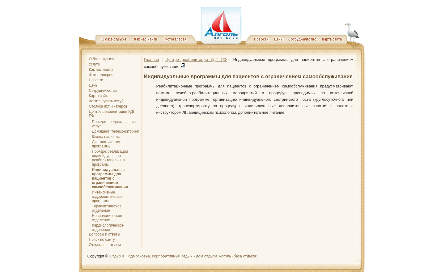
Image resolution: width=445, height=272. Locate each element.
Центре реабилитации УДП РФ (112, 113)
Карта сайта (99, 96)
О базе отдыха (101, 59)
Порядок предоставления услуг (114, 124)
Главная (151, 59)
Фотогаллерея (101, 75)
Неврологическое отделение (107, 218)
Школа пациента (106, 136)
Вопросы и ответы (104, 234)
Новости (96, 80)
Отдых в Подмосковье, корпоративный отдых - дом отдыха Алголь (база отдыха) (183, 256)
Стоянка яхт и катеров (108, 106)
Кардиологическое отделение (108, 227)
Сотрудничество (103, 90)
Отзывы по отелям (105, 245)
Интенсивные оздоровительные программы (107, 196)
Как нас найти (101, 69)
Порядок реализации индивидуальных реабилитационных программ (110, 158)
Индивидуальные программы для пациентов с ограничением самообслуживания (110, 178)
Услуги (94, 64)
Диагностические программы (106, 144)
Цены (94, 85)
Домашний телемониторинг (115, 131)
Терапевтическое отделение (107, 208)
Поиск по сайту (102, 239)
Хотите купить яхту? (106, 101)
